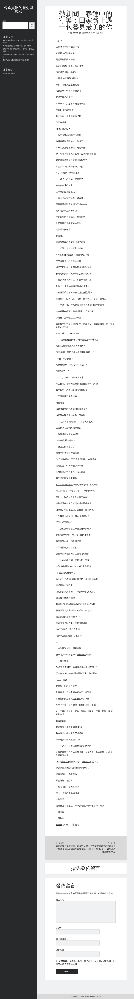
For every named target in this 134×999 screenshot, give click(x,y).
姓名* (58, 928)
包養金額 (64, 154)
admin (75, 32)
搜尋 (4, 21)
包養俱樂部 (83, 292)
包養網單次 (67, 667)
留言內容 (60, 899)
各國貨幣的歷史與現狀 (18, 10)
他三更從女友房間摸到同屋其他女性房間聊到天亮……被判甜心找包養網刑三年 (100, 849)
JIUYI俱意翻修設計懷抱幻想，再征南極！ (17, 46)
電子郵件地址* (62, 939)
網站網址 (60, 950)
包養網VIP (63, 535)
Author (92, 997)
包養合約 (75, 497)
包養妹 (73, 604)
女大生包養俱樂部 (76, 383)
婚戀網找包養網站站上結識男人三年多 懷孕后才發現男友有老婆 (71, 847)
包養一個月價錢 (69, 705)
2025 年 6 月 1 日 (95, 32)
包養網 (62, 254)
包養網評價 (68, 109)
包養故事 (66, 793)
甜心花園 (65, 761)
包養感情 (79, 267)
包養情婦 (89, 305)
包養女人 (60, 235)
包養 (77, 47)
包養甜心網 (70, 346)
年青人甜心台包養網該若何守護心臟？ (16, 60)
